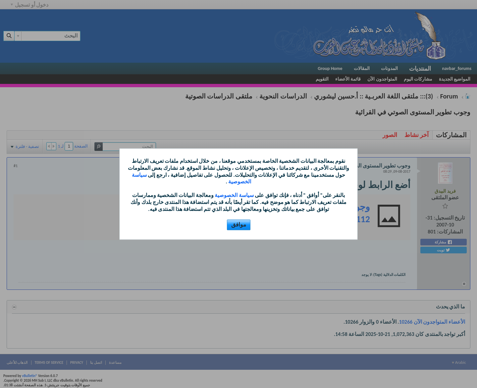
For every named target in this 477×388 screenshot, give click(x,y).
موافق (238, 224)
